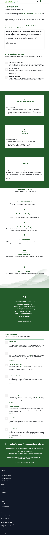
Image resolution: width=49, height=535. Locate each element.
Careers (3, 495)
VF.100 (18, 345)
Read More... (11, 348)
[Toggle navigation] (43, 1)
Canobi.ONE (37, 378)
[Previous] (2, 309)
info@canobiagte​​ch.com (8, 515)
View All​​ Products (5, 480)
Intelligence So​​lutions (6, 478)
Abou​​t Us (4, 487)
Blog (3, 501)
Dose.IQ (10, 410)
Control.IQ (31, 420)
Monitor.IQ (38, 397)
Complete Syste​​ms (6, 473)
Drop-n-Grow (23, 366)
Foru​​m (3, 509)
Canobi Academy (5, 506)
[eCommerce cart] (37, 2)
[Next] (46, 309)
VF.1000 (29, 355)
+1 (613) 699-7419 (7, 518)
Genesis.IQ (39, 431)
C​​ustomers (4, 489)
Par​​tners (4, 492)
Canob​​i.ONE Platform (6, 475)
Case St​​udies (4, 503)
